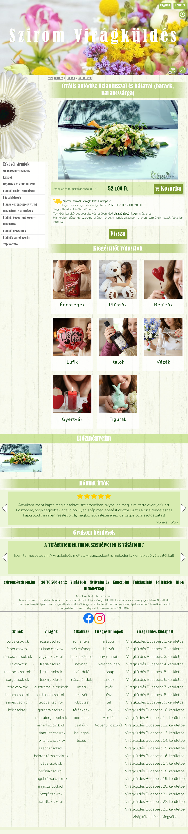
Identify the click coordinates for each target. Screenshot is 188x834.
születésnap (81, 648)
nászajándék (81, 679)
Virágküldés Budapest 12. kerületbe (155, 725)
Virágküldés (55, 78)
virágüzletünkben (126, 213)
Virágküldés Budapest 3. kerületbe (155, 656)
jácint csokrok (51, 671)
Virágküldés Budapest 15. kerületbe (155, 748)
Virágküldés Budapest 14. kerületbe (155, 740)
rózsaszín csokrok (17, 656)
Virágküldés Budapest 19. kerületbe (155, 778)
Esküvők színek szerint (16, 237)
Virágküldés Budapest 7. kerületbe (155, 687)
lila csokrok (17, 664)
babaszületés (81, 656)
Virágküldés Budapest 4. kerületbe (155, 664)
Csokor (26, 96)
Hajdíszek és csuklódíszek (19, 184)
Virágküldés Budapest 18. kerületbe (155, 771)
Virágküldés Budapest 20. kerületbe (155, 786)
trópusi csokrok (51, 702)
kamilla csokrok (51, 801)
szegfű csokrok (51, 748)
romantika (81, 641)
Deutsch (180, 5)
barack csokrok (17, 694)
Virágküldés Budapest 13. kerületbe (155, 732)
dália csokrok (51, 763)
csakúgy (81, 725)
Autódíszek (85, 78)
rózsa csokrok (51, 641)
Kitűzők (7, 177)
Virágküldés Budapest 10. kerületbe (155, 709)
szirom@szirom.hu (19, 583)
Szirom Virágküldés (94, 36)
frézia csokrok (51, 664)
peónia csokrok (51, 771)
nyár (109, 687)
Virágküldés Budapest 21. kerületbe (155, 794)
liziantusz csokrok (51, 732)
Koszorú (28, 126)
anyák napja (109, 656)
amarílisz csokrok (51, 725)
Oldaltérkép (94, 589)
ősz (109, 694)
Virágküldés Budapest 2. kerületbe (155, 648)
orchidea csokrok (51, 694)
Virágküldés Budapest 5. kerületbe (155, 671)
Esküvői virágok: (16, 164)
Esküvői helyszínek (14, 231)
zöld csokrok (17, 687)
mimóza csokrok (51, 786)
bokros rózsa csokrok (51, 755)
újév (109, 709)
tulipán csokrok (51, 648)
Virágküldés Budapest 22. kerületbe (155, 801)
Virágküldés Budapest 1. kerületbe (155, 641)
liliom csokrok (51, 679)
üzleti (81, 687)
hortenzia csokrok (51, 740)
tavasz (109, 679)
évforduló (81, 671)
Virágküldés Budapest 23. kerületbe (155, 809)
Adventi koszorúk (109, 725)
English (165, 5)
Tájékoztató (10, 244)
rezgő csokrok (51, 794)
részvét (81, 694)
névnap (81, 664)
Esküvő (71, 78)
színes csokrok (17, 702)
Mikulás (108, 717)
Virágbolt (22, 136)
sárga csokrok (17, 679)
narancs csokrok (17, 671)
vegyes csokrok (51, 656)
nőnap (109, 671)
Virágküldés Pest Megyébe (155, 816)
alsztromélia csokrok (51, 687)
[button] (183, 508)
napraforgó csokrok (51, 717)
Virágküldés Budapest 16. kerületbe (155, 755)
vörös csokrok (17, 641)
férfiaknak (81, 709)
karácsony (108, 641)
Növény (31, 105)
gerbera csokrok (51, 709)
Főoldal (10, 84)
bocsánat (81, 717)
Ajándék (18, 88)
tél (109, 702)
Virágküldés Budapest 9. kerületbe (155, 702)
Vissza (117, 234)
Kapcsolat (121, 583)
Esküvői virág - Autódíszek (19, 191)
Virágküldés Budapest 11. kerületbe (155, 717)
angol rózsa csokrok (51, 778)
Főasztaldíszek (12, 197)
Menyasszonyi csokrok (16, 171)
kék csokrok (17, 709)
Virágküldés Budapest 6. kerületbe (155, 679)
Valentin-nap (109, 664)
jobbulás (81, 702)
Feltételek (164, 583)
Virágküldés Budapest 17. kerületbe (155, 763)
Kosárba (168, 189)
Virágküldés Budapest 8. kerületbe (155, 694)
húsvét (108, 648)
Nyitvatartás (99, 583)
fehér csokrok (18, 648)
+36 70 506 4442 (53, 583)
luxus (81, 740)
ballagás (81, 732)
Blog (180, 583)
